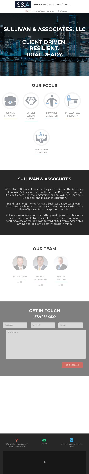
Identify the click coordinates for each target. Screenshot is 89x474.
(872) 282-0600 (67, 444)
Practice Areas (39, 11)
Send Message (69, 365)
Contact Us (62, 11)
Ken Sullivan (18, 276)
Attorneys (51, 11)
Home (27, 11)
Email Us (44, 444)
